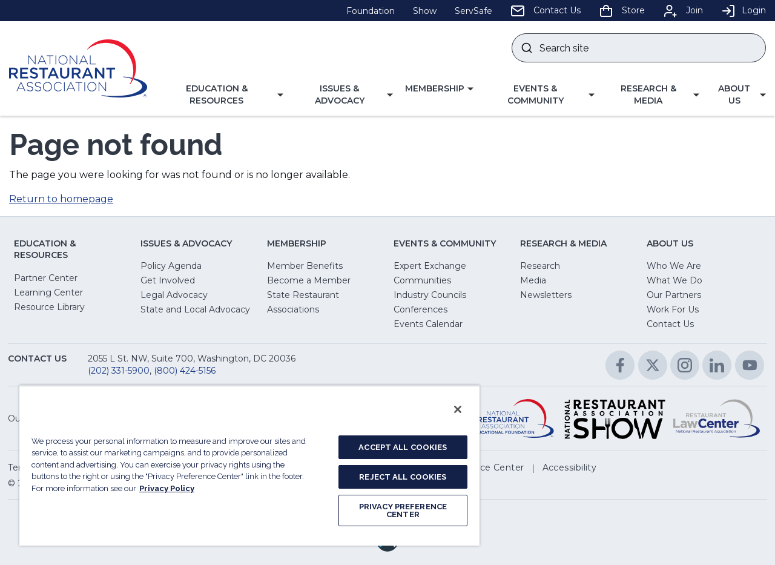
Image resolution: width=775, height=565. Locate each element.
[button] (221, 94)
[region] (249, 465)
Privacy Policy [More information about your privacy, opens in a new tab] (166, 488)
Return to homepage (61, 199)
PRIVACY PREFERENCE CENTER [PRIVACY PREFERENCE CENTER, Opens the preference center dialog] (403, 510)
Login (743, 10)
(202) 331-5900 (119, 370)
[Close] (457, 409)
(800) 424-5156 (185, 370)
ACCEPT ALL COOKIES (402, 447)
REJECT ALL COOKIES (402, 476)
